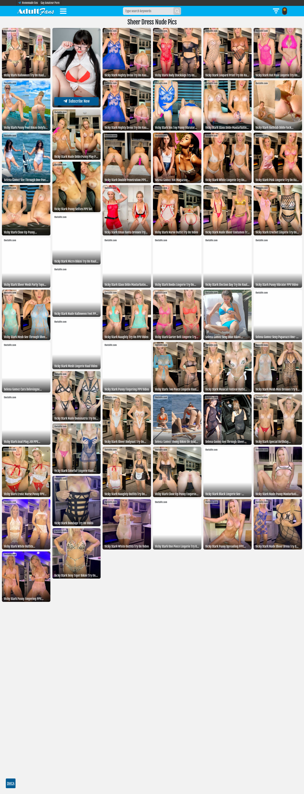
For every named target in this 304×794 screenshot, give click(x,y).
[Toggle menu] (63, 12)
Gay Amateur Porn (50, 2)
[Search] (177, 11)
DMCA (11, 783)
